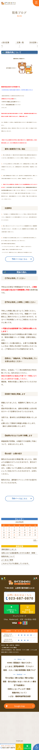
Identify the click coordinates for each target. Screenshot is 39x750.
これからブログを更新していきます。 (15, 563)
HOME (9, 663)
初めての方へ (27, 663)
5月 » (35, 540)
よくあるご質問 (7, 560)
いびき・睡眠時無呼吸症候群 (19, 696)
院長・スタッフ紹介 (11, 670)
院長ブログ (31, 670)
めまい (20, 681)
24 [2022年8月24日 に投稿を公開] (14, 535)
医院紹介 (16, 663)
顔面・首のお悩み (10, 681)
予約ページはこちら (19, 259)
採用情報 (22, 670)
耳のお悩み (9, 678)
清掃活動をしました (8, 549)
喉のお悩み (29, 678)
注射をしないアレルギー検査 (19, 689)
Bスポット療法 (30, 681)
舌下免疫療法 (19, 685)
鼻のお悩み (19, 678)
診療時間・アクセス (25, 666)
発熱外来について (8, 556)
